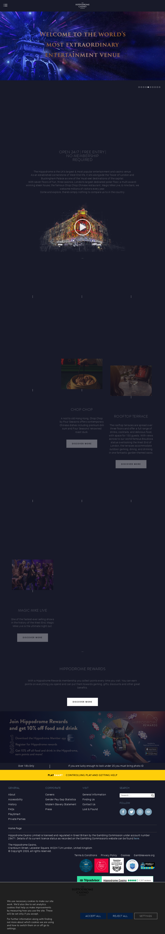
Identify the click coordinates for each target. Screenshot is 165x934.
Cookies (125, 855)
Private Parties (17, 819)
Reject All (120, 916)
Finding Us (88, 799)
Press (48, 809)
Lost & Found (90, 809)
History (12, 804)
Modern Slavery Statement (60, 804)
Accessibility (15, 799)
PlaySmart (14, 814)
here (136, 838)
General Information (94, 794)
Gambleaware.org (144, 855)
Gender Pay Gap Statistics (60, 799)
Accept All (93, 916)
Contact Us (88, 804)
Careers (49, 794)
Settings (146, 916)
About (11, 794)
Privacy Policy (109, 855)
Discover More (82, 445)
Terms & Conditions (85, 855)
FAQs (11, 809)
